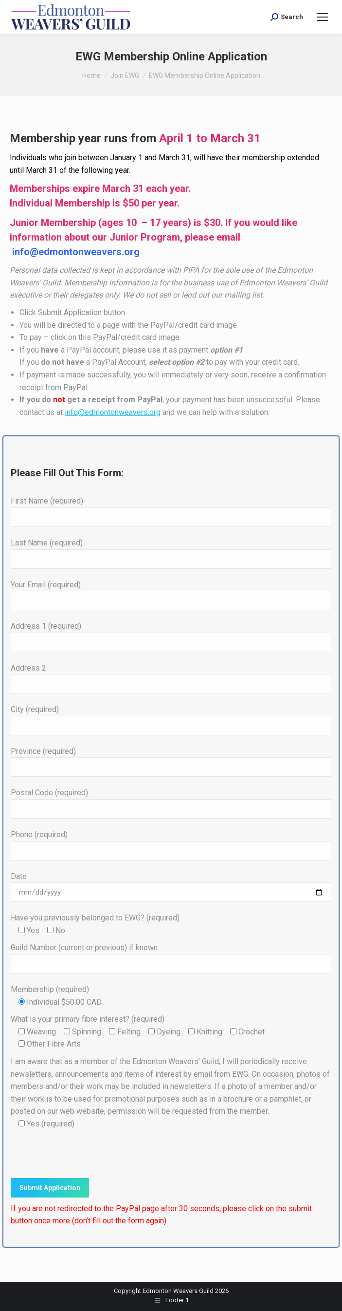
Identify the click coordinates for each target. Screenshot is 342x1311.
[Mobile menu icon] (322, 17)
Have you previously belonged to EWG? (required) (95, 917)
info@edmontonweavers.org (76, 252)
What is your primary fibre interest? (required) (87, 1019)
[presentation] (85, 1154)
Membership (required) (50, 989)
